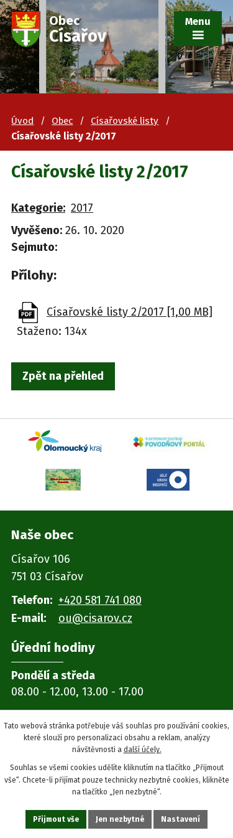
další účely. (143, 749)
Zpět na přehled (63, 376)
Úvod (22, 120)
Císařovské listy (124, 120)
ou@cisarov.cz (95, 618)
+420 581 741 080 (100, 600)
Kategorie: (38, 208)
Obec (62, 120)
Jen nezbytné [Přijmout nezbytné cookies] (120, 819)
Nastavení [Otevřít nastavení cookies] (180, 819)
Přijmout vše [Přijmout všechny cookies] (56, 819)
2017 (82, 208)
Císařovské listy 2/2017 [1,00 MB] (129, 312)
